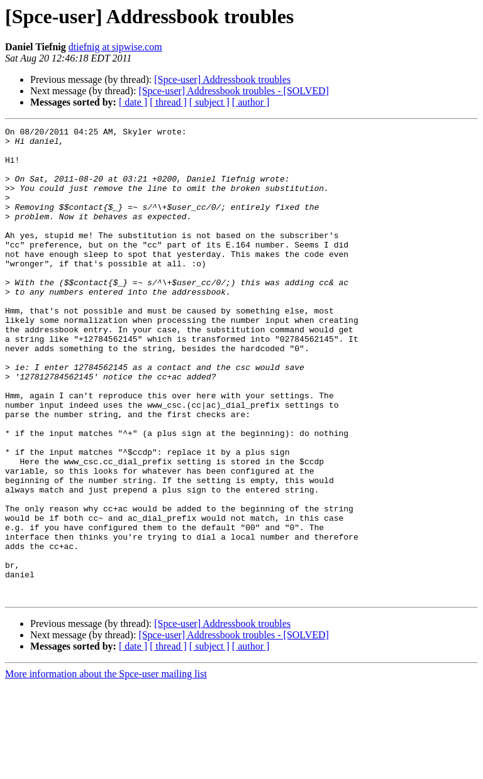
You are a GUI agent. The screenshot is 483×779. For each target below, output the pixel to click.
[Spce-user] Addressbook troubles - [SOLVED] (233, 90)
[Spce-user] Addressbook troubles (222, 79)
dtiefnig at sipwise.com (115, 46)
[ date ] (133, 102)
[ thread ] (168, 102)
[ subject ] (209, 102)
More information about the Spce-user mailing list (106, 768)
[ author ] (251, 102)
